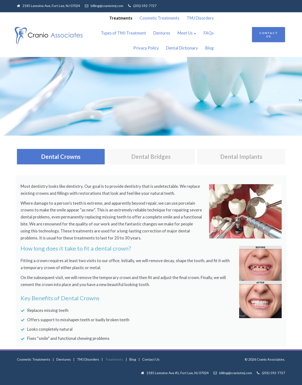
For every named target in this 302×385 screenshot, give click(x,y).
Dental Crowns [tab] (61, 156)
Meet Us (183, 32)
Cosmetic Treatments (190, 18)
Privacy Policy (232, 32)
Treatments (151, 18)
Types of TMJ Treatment (121, 32)
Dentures (159, 32)
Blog (240, 47)
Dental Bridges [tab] (151, 156)
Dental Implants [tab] (241, 156)
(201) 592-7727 (144, 6)
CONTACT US (268, 34)
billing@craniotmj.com (107, 6)
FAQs (207, 32)
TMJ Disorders (231, 18)
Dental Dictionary (213, 47)
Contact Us (151, 359)
